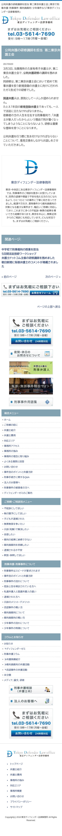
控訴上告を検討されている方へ (20, 586)
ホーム (7, 419)
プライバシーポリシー (21, 801)
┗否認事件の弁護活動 (15, 670)
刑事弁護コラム (12, 654)
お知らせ (8, 643)
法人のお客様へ (12, 482)
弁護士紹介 (10, 430)
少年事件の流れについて (16, 623)
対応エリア (9, 440)
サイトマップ (16, 807)
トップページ (16, 764)
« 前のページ (9, 276)
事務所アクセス (11, 446)
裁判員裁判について (14, 612)
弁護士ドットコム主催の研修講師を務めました (28, 258)
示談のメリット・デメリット (17, 602)
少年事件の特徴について (16, 628)
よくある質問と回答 (14, 461)
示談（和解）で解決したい (16, 529)
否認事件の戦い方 (13, 607)
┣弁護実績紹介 (12, 659)
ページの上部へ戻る (49, 306)
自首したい (9, 534)
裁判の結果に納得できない (18, 539)
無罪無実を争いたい (14, 524)
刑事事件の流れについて (16, 581)
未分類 (7, 675)
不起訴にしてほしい (14, 508)
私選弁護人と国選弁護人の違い (20, 591)
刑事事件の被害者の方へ (16, 487)
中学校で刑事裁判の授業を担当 (20, 249)
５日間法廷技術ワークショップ (18, 253)
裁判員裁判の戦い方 (14, 617)
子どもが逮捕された (14, 518)
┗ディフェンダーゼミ (14, 649)
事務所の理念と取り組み (16, 456)
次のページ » (52, 276)
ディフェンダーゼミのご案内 (18, 493)
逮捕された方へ (12, 597)
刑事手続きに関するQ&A (16, 477)
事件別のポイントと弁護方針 (18, 472)
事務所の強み (11, 451)
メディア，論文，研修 (14, 680)
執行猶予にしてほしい (15, 513)
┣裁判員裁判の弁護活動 (16, 664)
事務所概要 (16, 791)
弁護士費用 (10, 435)
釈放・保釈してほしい (14, 555)
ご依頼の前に (11, 425)
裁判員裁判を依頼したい (16, 545)
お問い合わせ (11, 467)
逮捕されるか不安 (13, 550)
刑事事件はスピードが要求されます (22, 570)
